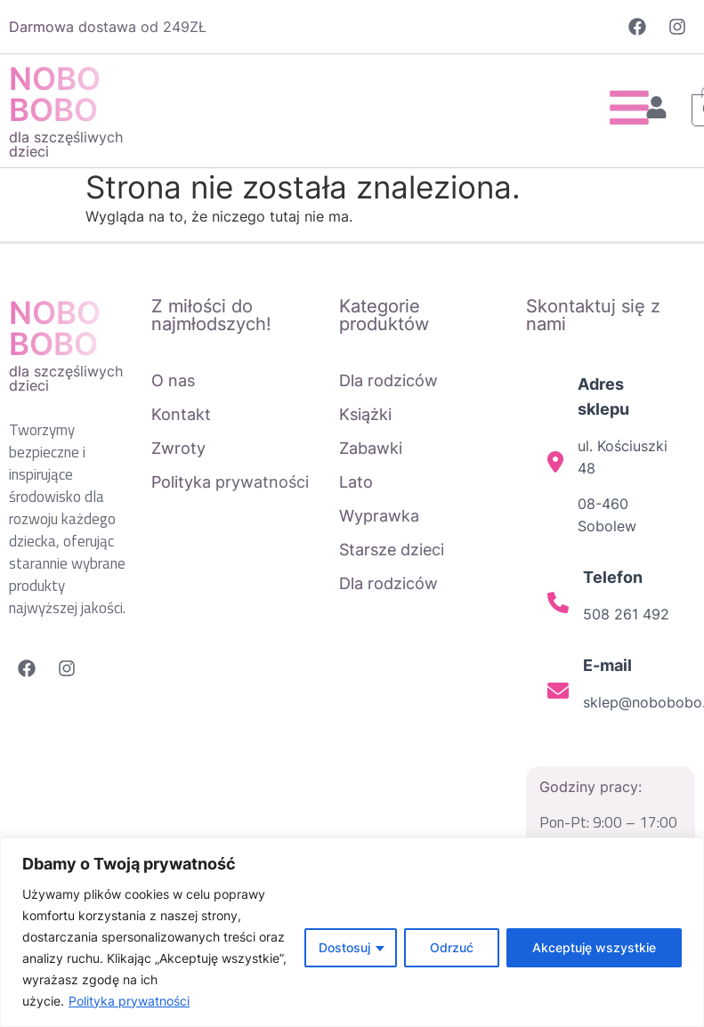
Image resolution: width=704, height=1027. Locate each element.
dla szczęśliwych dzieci (66, 144)
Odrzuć (451, 947)
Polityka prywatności (129, 1000)
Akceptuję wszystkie (594, 947)
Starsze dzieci (391, 549)
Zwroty (178, 448)
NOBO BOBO (55, 94)
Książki (365, 414)
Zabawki (370, 448)
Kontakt (181, 414)
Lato (356, 482)
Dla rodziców (388, 380)
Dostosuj (344, 947)
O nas (173, 380)
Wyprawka (379, 515)
